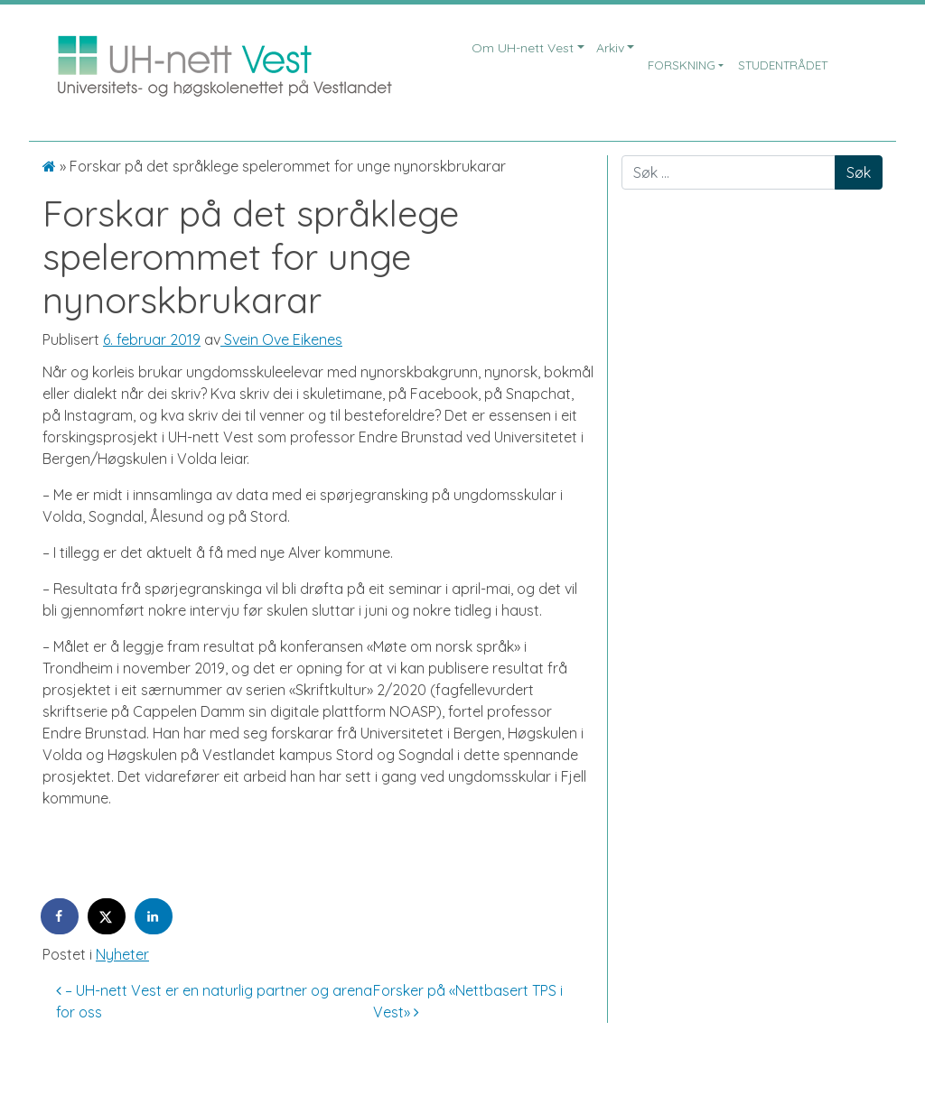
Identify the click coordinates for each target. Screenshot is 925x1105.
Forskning (681, 65)
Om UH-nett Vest (523, 48)
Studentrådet (782, 65)
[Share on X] (107, 916)
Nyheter (122, 954)
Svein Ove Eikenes (281, 339)
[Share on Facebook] (60, 916)
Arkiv (610, 48)
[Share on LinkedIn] (154, 916)
